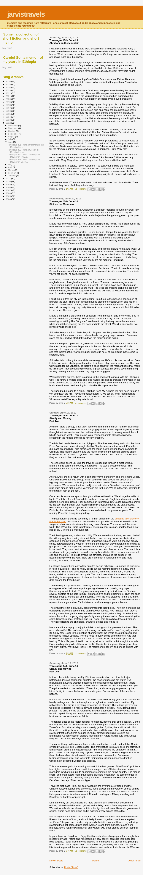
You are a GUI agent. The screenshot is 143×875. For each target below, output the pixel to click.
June (10, 142)
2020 (8, 99)
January (12, 176)
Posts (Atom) (71, 867)
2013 (8, 120)
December (13, 126)
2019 (8, 102)
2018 (8, 105)
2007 (8, 190)
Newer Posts (56, 860)
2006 (8, 193)
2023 (8, 90)
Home (95, 860)
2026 (8, 81)
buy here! (7, 48)
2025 (8, 84)
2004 (8, 199)
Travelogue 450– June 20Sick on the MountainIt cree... (23, 151)
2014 (8, 117)
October (12, 131)
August (11, 136)
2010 (8, 181)
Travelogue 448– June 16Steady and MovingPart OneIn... (23, 161)
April (10, 167)
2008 (8, 187)
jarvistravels (26, 14)
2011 (8, 178)
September (13, 134)
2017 (8, 108)
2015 (8, 114)
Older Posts (134, 860)
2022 (8, 93)
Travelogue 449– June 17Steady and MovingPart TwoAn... (23, 156)
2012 (8, 123)
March (11, 170)
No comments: (81, 189)
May (10, 165)
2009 (8, 184)
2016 (8, 111)
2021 (8, 96)
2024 (8, 87)
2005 (8, 196)
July (10, 139)
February (12, 173)
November (13, 128)
